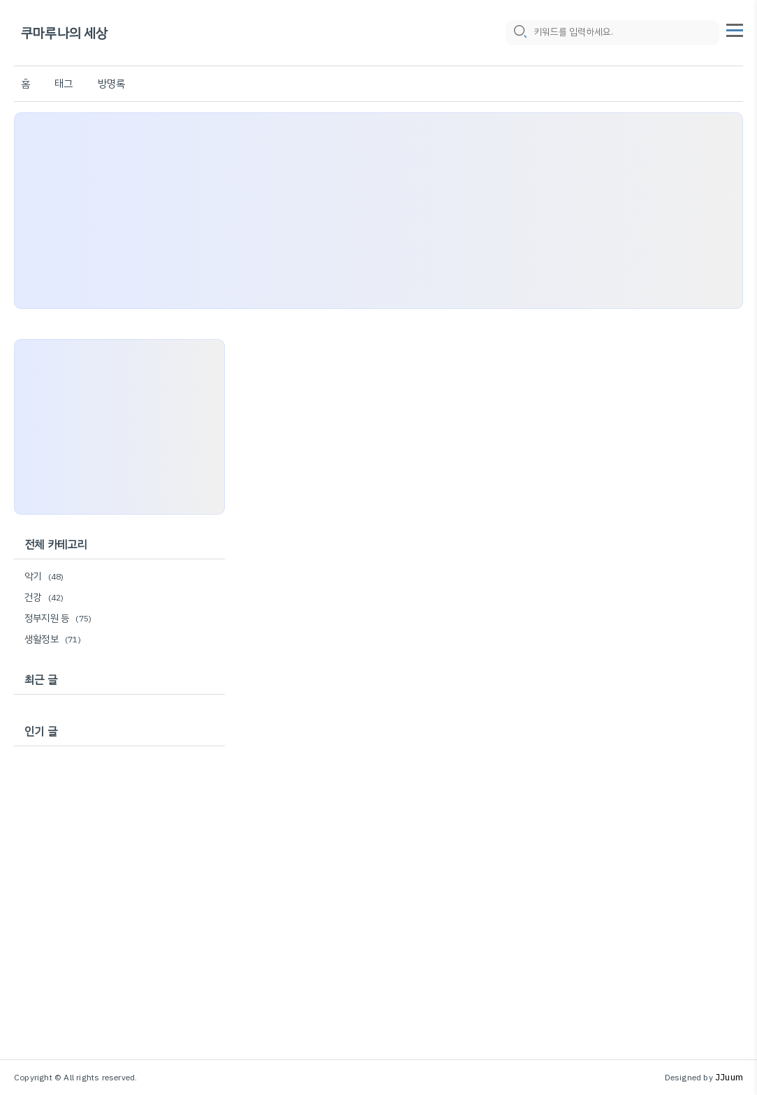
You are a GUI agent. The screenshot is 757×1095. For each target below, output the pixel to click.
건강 (46, 597)
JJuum (729, 1077)
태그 (63, 83)
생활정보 (54, 639)
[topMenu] (734, 28)
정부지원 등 (60, 618)
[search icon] (520, 33)
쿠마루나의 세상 (64, 33)
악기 (46, 576)
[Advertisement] (378, 210)
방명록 (112, 83)
